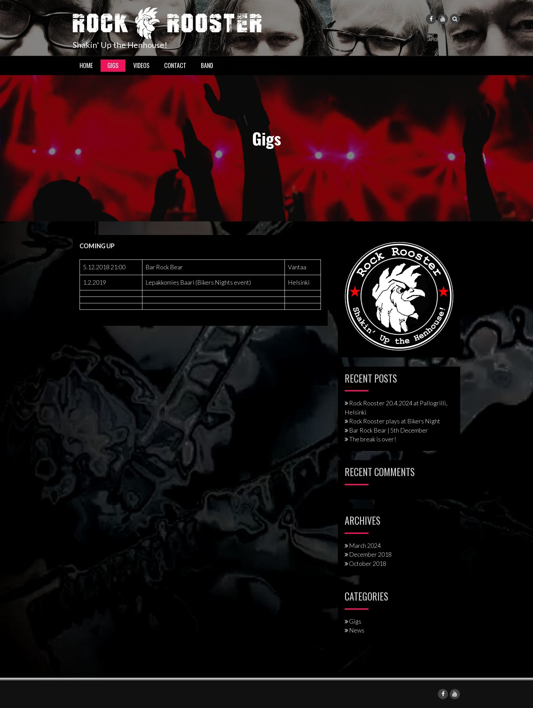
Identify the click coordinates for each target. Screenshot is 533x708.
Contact (175, 65)
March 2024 (365, 545)
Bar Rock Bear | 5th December (388, 430)
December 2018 (370, 554)
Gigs (113, 65)
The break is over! (372, 439)
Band (207, 65)
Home (86, 65)
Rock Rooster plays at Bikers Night (394, 421)
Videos (141, 65)
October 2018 (367, 563)
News (356, 630)
